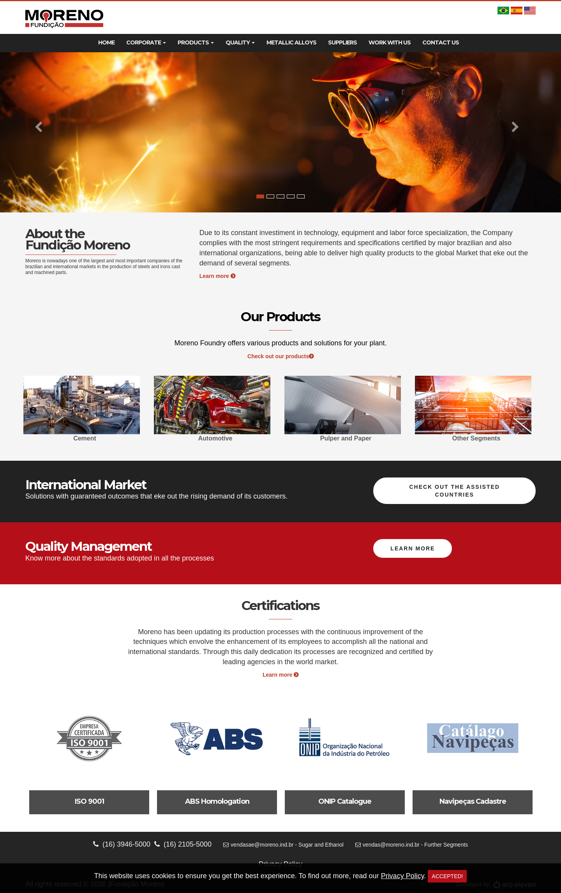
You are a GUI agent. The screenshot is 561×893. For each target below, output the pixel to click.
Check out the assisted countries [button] (454, 491)
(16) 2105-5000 (183, 844)
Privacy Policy (402, 876)
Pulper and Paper (346, 438)
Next (528, 410)
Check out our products (280, 356)
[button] (42, 132)
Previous (33, 410)
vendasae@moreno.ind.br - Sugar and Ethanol (283, 845)
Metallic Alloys (291, 42)
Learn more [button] (412, 548)
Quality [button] (240, 42)
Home (106, 42)
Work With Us (390, 42)
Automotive (215, 438)
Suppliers (342, 42)
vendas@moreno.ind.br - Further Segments (411, 845)
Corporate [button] (146, 42)
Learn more (217, 276)
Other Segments (476, 438)
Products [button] (196, 42)
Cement (84, 438)
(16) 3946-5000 (121, 844)
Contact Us (440, 42)
